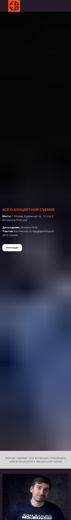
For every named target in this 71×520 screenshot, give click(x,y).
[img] (14, 6)
